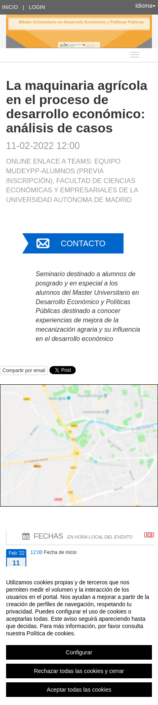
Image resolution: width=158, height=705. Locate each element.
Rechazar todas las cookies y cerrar (79, 671)
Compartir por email (23, 370)
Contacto (83, 243)
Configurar (79, 652)
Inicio (10, 7)
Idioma (145, 5)
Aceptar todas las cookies (79, 689)
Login (37, 7)
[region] (79, 636)
